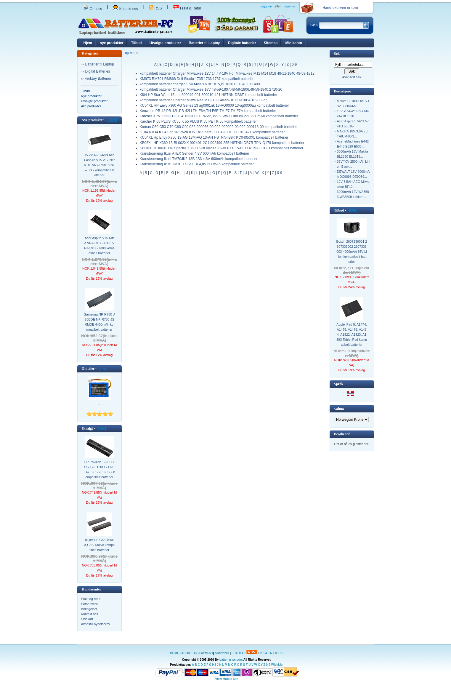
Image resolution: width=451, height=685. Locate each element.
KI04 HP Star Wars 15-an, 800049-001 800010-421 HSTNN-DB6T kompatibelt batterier (208, 95)
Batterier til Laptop (204, 43)
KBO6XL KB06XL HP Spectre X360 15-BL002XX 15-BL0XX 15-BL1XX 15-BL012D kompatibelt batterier (222, 148)
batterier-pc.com (231, 659)
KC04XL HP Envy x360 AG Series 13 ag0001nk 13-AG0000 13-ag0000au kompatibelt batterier (214, 105)
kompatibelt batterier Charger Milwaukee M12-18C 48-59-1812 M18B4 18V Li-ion (204, 100)
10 (281, 653)
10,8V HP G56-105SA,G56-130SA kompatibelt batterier (99, 545)
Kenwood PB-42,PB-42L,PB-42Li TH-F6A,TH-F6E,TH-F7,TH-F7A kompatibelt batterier (208, 111)
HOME (174, 653)
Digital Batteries (97, 71)
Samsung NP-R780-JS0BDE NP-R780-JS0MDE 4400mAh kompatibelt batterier (99, 322)
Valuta (339, 409)
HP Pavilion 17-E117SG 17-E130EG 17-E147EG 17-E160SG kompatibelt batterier (99, 469)
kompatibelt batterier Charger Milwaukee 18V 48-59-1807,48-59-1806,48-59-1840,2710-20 (211, 89)
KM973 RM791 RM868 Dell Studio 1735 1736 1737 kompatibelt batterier (197, 79)
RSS (155, 8)
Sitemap (271, 43)
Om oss (92, 9)
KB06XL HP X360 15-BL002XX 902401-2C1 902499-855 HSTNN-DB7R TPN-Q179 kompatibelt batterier (222, 143)
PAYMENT (206, 653)
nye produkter (111, 43)
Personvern (89, 604)
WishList (277, 664)
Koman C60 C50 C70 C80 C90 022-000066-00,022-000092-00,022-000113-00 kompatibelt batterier (218, 127)
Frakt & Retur (187, 8)
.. (99, 403)
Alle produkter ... (93, 106)
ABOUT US (189, 653)
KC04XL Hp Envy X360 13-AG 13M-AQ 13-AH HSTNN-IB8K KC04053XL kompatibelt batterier (214, 137)
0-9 (294, 65)
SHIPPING (222, 653)
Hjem (88, 43)
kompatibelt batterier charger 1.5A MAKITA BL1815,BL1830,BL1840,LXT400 (200, 84)
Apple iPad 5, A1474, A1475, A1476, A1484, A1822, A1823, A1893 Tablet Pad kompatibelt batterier (351, 334)
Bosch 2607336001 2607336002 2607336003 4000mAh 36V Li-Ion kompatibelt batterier (351, 251)
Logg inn (265, 6)
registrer (289, 6)
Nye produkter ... (93, 96)
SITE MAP (238, 653)
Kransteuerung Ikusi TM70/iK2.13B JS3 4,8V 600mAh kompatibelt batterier (199, 159)
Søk (337, 54)
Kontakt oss (125, 9)
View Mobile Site (226, 679)
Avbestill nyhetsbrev (95, 624)
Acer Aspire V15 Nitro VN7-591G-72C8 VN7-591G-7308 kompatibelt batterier (99, 245)
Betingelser (89, 609)
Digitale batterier (242, 43)
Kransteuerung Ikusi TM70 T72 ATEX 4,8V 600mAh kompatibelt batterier (197, 164)
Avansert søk (351, 77)
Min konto (293, 43)
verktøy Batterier (98, 78)
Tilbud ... (87, 91)
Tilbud (136, 43)
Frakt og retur (91, 599)
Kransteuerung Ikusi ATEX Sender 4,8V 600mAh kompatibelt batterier (194, 153)
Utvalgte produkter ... (96, 101)
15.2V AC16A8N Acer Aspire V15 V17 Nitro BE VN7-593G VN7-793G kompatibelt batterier (99, 165)
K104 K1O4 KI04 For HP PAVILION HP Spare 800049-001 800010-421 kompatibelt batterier (212, 132)
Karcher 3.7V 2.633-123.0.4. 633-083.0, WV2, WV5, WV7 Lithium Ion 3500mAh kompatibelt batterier (219, 116)
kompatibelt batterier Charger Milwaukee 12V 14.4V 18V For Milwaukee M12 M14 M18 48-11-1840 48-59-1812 (227, 73)
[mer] (112, 120)
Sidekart (87, 619)
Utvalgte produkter (165, 43)
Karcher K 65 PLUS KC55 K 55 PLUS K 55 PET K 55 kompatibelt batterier (198, 121)
